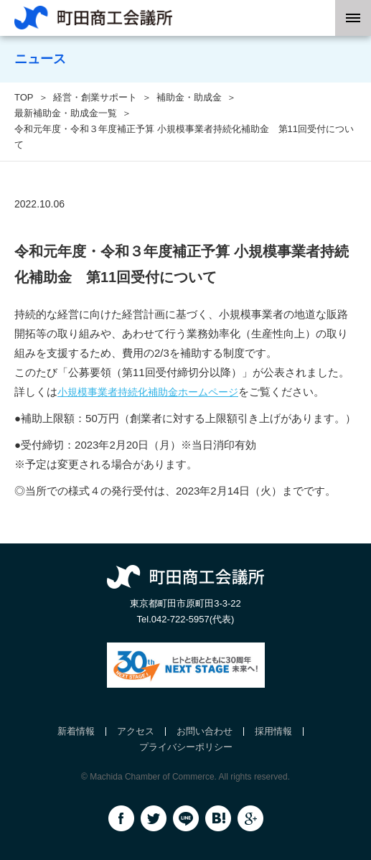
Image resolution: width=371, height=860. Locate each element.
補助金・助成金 (189, 97)
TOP (24, 97)
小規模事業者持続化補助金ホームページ (147, 392)
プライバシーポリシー (186, 747)
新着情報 (76, 731)
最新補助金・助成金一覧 (65, 113)
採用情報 (273, 731)
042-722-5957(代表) (193, 619)
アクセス (135, 731)
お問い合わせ (205, 731)
